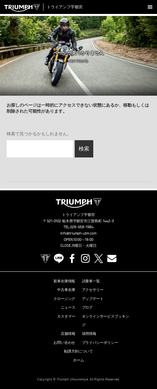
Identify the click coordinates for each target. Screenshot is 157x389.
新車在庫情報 (64, 281)
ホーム (78, 360)
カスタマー (66, 316)
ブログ (87, 307)
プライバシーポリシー (100, 342)
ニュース (68, 307)
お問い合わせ (64, 342)
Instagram (85, 258)
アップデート (93, 298)
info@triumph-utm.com (78, 233)
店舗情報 (68, 333)
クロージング (64, 298)
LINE (59, 258)
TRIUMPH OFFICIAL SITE (45, 258)
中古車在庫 (66, 289)
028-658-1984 (82, 227)
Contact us (112, 258)
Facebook (72, 258)
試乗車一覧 (91, 281)
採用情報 (89, 333)
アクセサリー (93, 289)
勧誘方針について (78, 351)
